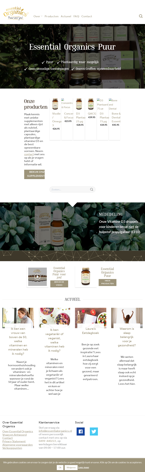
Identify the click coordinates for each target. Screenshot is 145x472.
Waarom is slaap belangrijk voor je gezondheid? (127, 337)
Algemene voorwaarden (17, 444)
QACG (92, 113)
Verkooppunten (12, 448)
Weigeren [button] (71, 467)
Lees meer (83, 467)
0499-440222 (47, 440)
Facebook (81, 431)
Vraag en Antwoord (14, 434)
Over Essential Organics (17, 431)
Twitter (94, 431)
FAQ (76, 16)
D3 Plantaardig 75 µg (107, 117)
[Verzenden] (92, 189)
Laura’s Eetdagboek (90, 331)
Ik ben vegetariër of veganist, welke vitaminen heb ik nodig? (54, 340)
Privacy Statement (14, 441)
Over (38, 16)
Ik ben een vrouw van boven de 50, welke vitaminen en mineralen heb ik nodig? (18, 341)
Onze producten (36, 104)
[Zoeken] (141, 16)
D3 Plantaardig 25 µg (83, 117)
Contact (86, 16)
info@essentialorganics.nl (55, 430)
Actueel (66, 16)
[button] (37, 277)
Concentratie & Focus (72, 115)
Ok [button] (60, 467)
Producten (52, 16)
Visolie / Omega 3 (57, 119)
